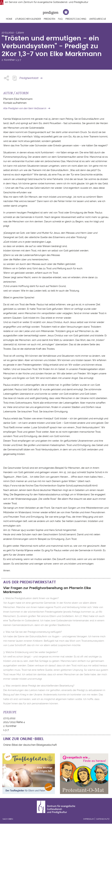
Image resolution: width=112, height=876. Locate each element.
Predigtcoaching (75, 19)
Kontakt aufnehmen (15, 102)
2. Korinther (8, 59)
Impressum (88, 819)
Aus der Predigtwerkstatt (29, 582)
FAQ (60, 19)
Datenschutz (102, 819)
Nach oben (8, 819)
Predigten (49, 19)
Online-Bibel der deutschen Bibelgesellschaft (30, 744)
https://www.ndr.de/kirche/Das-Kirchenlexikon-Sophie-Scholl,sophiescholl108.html (50, 485)
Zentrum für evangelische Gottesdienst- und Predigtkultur (55, 2)
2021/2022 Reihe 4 (14, 722)
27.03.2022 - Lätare (13, 32)
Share (6, 78)
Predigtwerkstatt (28, 78)
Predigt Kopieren (14, 78)
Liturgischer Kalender (28, 19)
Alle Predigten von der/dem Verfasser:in (24, 108)
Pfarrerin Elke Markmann (17, 99)
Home (9, 19)
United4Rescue (97, 19)
